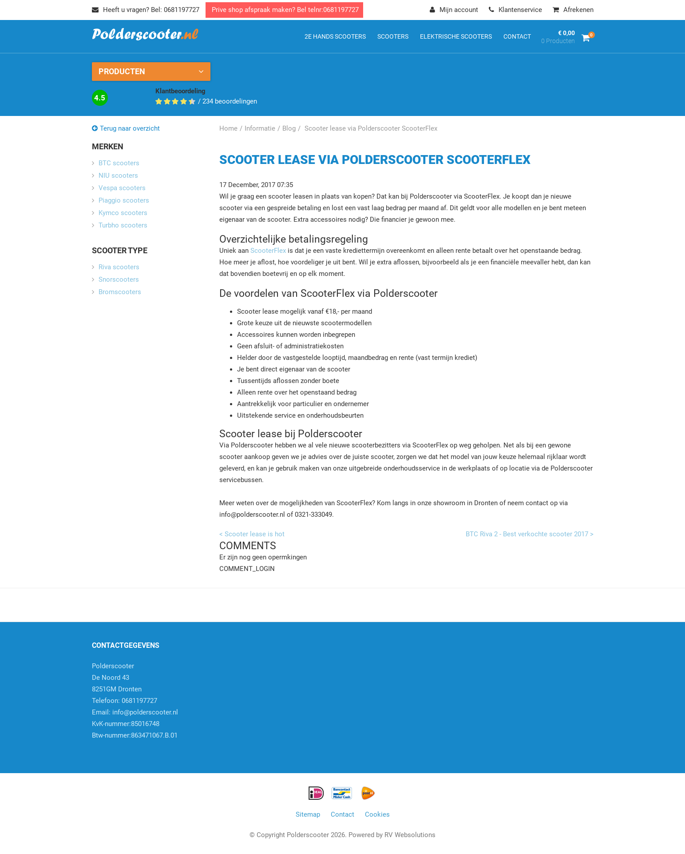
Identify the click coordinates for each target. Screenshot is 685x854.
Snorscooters (119, 279)
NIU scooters (118, 176)
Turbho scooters (123, 225)
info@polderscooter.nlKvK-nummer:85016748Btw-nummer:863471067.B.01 (135, 723)
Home (228, 128)
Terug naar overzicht (130, 128)
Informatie (260, 128)
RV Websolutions (410, 835)
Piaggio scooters (124, 200)
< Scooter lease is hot (252, 534)
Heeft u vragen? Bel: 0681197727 (145, 10)
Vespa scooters (122, 188)
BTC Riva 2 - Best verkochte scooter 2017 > (530, 534)
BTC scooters (119, 163)
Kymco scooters (123, 213)
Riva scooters (119, 267)
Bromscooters (120, 292)
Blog (289, 128)
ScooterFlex (268, 251)
